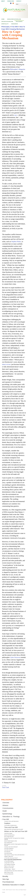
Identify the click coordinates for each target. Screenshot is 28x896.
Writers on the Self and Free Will (15, 831)
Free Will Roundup (8, 853)
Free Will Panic (7, 851)
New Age (5, 879)
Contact (18, 1)
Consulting (10, 1)
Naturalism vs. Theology (11, 816)
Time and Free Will (11, 827)
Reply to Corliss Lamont (9, 866)
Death (4, 811)
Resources (14, 23)
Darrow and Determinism (9, 835)
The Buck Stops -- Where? (9, 869)
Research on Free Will (8, 867)
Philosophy (19, 21)
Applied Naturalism (7, 21)
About (3, 1)
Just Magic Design (22, 889)
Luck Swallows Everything (9, 864)
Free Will (14, 26)
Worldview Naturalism (14, 19)
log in (25, 894)
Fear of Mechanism (8, 842)
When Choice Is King (8, 872)
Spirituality (5, 23)
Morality (5, 876)
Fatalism (7, 823)
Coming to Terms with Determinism (11, 821)
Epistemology (7, 814)
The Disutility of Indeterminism (10, 825)
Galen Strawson (15, 657)
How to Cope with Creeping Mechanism (12, 859)
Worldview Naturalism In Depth (13, 885)
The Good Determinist (8, 873)
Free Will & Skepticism (8, 848)
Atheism (5, 805)
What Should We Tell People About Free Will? (13, 829)
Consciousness (7, 808)
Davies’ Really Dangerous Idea (10, 840)
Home (2, 19)
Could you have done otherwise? (11, 846)
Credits (3, 892)
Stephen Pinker (16, 241)
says (16, 115)
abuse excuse (6, 364)
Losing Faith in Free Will (9, 862)
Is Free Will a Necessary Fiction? (11, 858)
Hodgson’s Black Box (8, 856)
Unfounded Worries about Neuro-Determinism (13, 870)
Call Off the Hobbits (8, 833)
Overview (5, 802)
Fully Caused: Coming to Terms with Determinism (14, 854)
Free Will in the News (8, 850)
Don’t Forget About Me (8, 836)
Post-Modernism (8, 882)
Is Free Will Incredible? (9, 861)
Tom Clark (5, 787)
